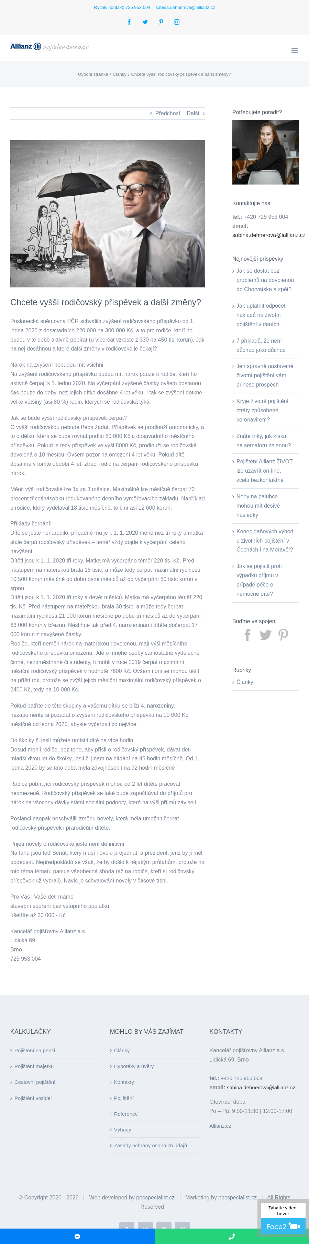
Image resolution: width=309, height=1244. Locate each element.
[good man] (107, 213)
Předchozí (167, 113)
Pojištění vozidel (33, 1098)
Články (244, 682)
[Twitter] (266, 635)
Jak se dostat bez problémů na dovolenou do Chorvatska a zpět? (265, 280)
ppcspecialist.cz (155, 1197)
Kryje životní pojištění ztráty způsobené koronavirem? (262, 410)
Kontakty (124, 1082)
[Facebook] (248, 635)
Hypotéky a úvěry (134, 1066)
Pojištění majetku (34, 1066)
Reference (126, 1114)
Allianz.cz (220, 1126)
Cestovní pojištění (34, 1082)
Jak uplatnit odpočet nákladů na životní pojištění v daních (260, 315)
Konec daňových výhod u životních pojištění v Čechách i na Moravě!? (264, 541)
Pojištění (124, 1098)
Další (193, 113)
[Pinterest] (283, 635)
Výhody (122, 1130)
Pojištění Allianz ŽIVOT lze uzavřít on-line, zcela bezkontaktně (264, 471)
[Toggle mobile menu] (295, 50)
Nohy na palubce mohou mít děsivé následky (258, 506)
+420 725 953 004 (241, 1078)
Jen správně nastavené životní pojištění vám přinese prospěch (264, 375)
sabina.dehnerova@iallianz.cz (185, 7)
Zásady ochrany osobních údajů (150, 1145)
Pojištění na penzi (34, 1050)
